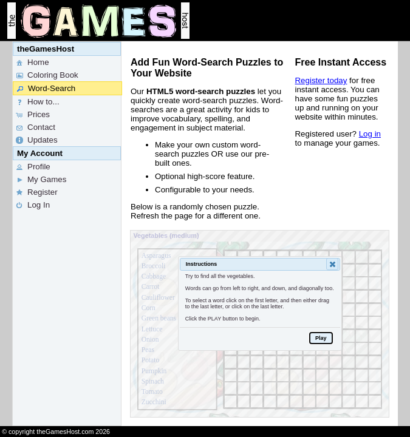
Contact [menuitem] (35, 127)
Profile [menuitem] (32, 167)
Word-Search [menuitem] (45, 88)
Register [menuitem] (36, 192)
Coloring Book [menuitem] (46, 75)
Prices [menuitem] (32, 115)
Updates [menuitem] (36, 140)
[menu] (66, 233)
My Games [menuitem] (41, 180)
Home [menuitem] (32, 62)
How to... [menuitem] (37, 102)
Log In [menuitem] (32, 205)
